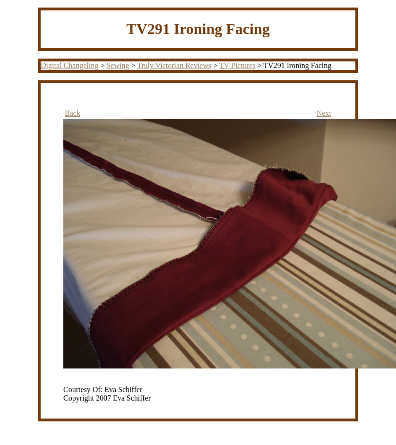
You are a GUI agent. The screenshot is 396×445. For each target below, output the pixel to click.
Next (324, 113)
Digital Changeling (69, 65)
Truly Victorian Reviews (174, 65)
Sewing (117, 65)
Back (72, 113)
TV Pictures (237, 65)
